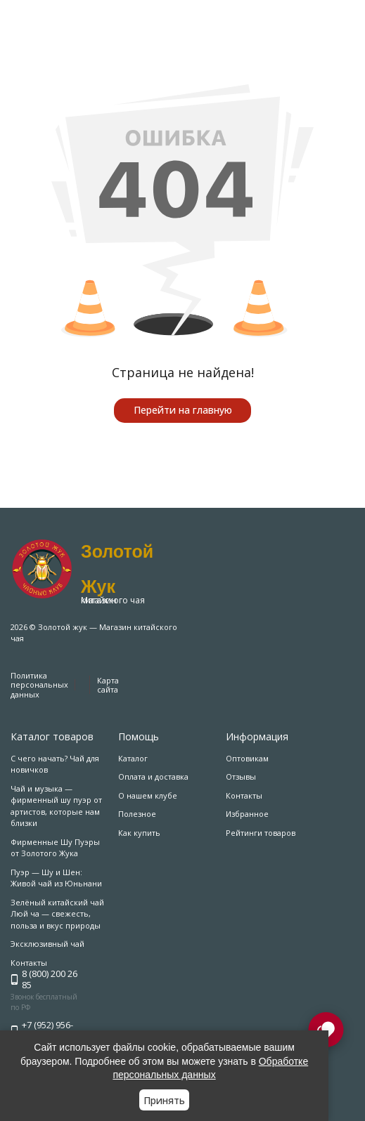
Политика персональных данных (39, 684)
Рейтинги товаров (260, 832)
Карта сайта (108, 685)
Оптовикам (247, 758)
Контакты (244, 795)
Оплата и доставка (153, 776)
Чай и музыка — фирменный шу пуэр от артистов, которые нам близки (56, 806)
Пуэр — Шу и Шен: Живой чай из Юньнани (56, 878)
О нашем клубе (147, 795)
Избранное (247, 813)
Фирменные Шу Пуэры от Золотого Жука (55, 848)
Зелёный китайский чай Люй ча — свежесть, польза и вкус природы (57, 914)
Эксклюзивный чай (47, 943)
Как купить (139, 832)
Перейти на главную (183, 410)
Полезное (137, 813)
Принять (164, 1100)
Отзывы (241, 776)
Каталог (133, 758)
